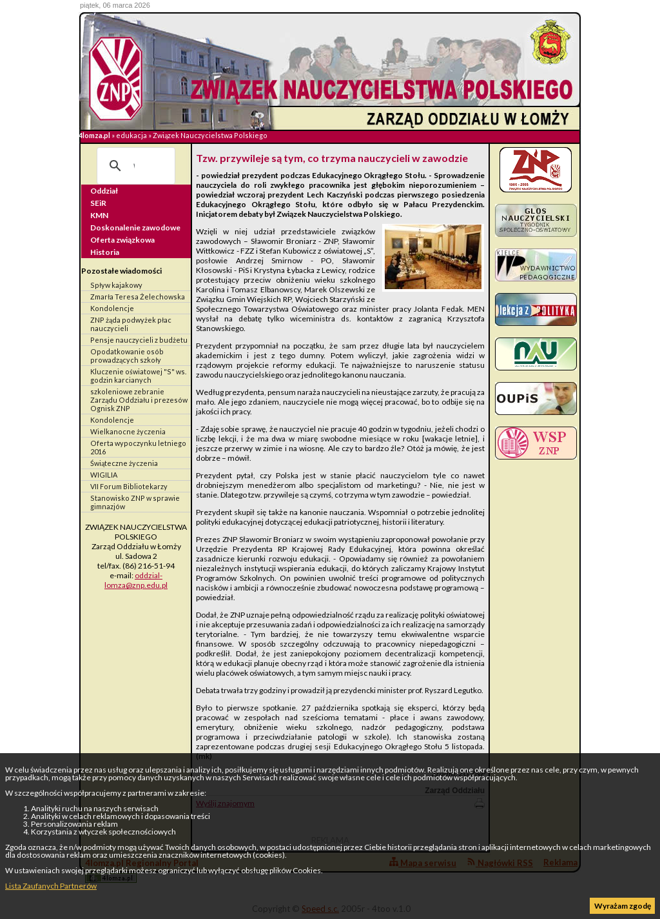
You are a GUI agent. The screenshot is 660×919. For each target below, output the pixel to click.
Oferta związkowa (122, 240)
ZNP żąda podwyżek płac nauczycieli (130, 324)
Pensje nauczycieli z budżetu (139, 340)
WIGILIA (103, 474)
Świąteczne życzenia (124, 463)
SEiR (98, 203)
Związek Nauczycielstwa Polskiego (210, 135)
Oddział (104, 191)
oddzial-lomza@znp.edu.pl (136, 580)
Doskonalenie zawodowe (135, 227)
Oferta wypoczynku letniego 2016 (138, 447)
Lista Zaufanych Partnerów (51, 886)
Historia (104, 252)
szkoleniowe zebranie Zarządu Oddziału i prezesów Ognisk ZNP (139, 399)
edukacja (131, 135)
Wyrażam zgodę (622, 906)
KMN (99, 215)
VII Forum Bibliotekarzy (129, 486)
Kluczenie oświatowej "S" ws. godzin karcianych (138, 375)
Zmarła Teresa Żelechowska (137, 296)
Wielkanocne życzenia (128, 431)
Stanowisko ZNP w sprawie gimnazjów (135, 502)
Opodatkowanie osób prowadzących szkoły (127, 355)
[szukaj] (134, 166)
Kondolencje (112, 308)
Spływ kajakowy (116, 285)
